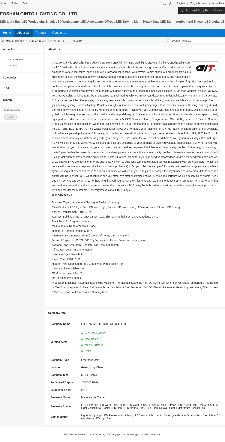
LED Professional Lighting (118, 415)
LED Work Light (144, 415)
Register (181, 3)
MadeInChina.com (15, 41)
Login (169, 3)
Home (3, 3)
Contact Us (11, 65)
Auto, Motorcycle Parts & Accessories (179, 415)
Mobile (14, 3)
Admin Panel (218, 3)
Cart (24, 3)
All (7, 88)
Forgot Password (198, 3)
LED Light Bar (103, 418)
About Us (77, 41)
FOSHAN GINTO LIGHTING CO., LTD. (39, 13)
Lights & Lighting (91, 415)
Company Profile (14, 59)
